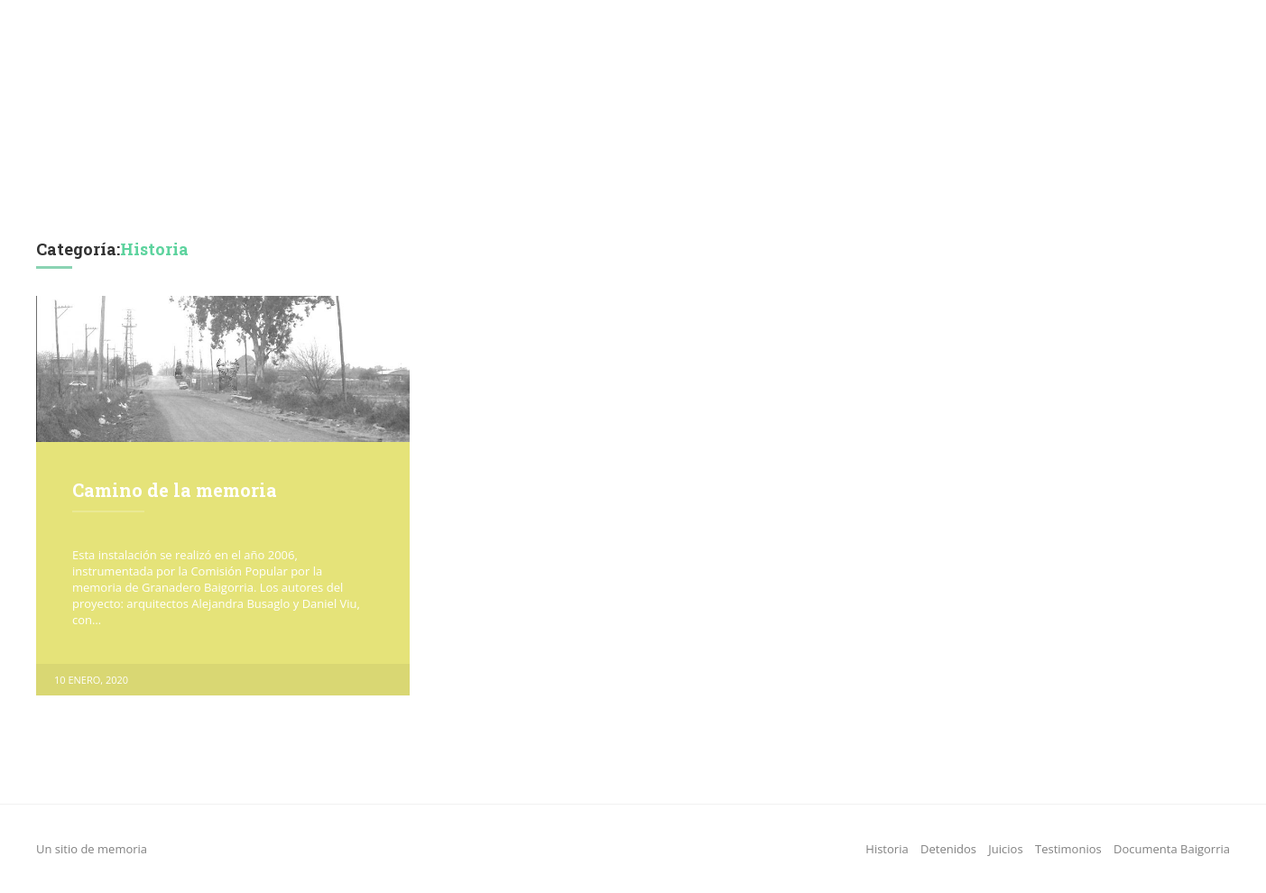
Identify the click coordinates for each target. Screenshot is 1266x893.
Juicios (577, 180)
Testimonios (675, 180)
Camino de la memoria (174, 490)
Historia (378, 180)
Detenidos (486, 180)
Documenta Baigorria (827, 180)
